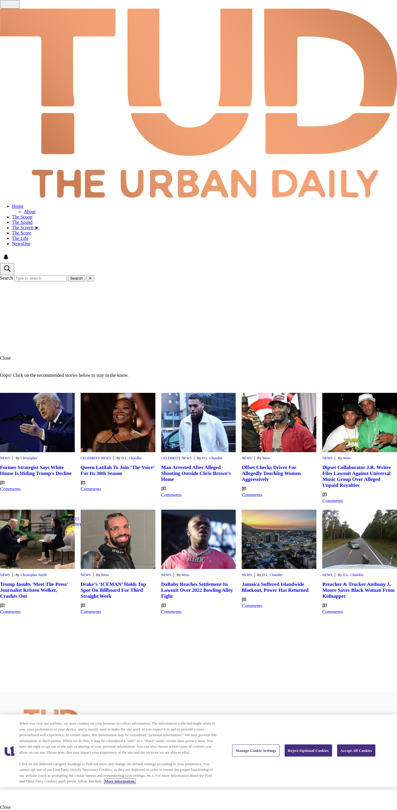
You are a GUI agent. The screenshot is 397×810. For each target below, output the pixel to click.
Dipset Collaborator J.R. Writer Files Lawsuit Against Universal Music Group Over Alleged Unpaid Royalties (356, 476)
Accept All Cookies (356, 750)
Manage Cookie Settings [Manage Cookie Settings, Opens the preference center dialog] (255, 750)
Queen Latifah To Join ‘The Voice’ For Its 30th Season (117, 470)
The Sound (22, 222)
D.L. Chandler (132, 458)
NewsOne (21, 243)
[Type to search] (40, 278)
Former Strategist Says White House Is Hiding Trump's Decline (35, 470)
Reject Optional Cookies (308, 750)
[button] (198, 358)
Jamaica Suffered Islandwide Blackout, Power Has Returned (275, 587)
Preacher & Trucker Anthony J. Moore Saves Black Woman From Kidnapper (358, 590)
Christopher (28, 458)
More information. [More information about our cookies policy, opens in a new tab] (120, 781)
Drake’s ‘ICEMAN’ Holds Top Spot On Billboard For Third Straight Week (113, 590)
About (30, 211)
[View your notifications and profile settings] (6, 257)
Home (17, 206)
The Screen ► (25, 227)
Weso (266, 458)
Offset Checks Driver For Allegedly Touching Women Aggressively (271, 473)
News (5, 458)
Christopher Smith (33, 575)
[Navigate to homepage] (198, 104)
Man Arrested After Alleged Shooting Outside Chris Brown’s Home (196, 473)
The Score (21, 232)
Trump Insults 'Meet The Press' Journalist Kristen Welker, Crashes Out (34, 590)
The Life (20, 238)
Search (6, 277)
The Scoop (22, 216)
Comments (10, 486)
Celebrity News (96, 458)
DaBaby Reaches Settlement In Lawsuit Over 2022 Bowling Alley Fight (197, 590)
